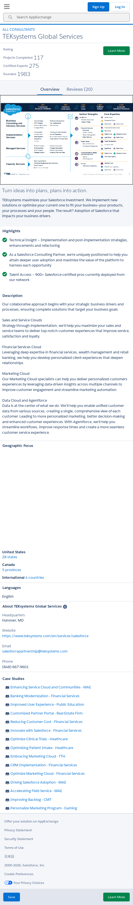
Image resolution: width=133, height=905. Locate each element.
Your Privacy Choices (24, 882)
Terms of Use (14, 847)
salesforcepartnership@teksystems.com (34, 651)
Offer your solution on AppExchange (31, 821)
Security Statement (18, 838)
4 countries (34, 577)
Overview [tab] (49, 89)
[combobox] (66, 17)
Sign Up (98, 6)
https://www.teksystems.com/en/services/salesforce (45, 636)
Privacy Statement (18, 830)
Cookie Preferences (18, 874)
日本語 (9, 856)
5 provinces (11, 570)
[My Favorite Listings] (5, 7)
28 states (9, 557)
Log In (120, 6)
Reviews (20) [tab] (80, 89)
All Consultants (18, 29)
